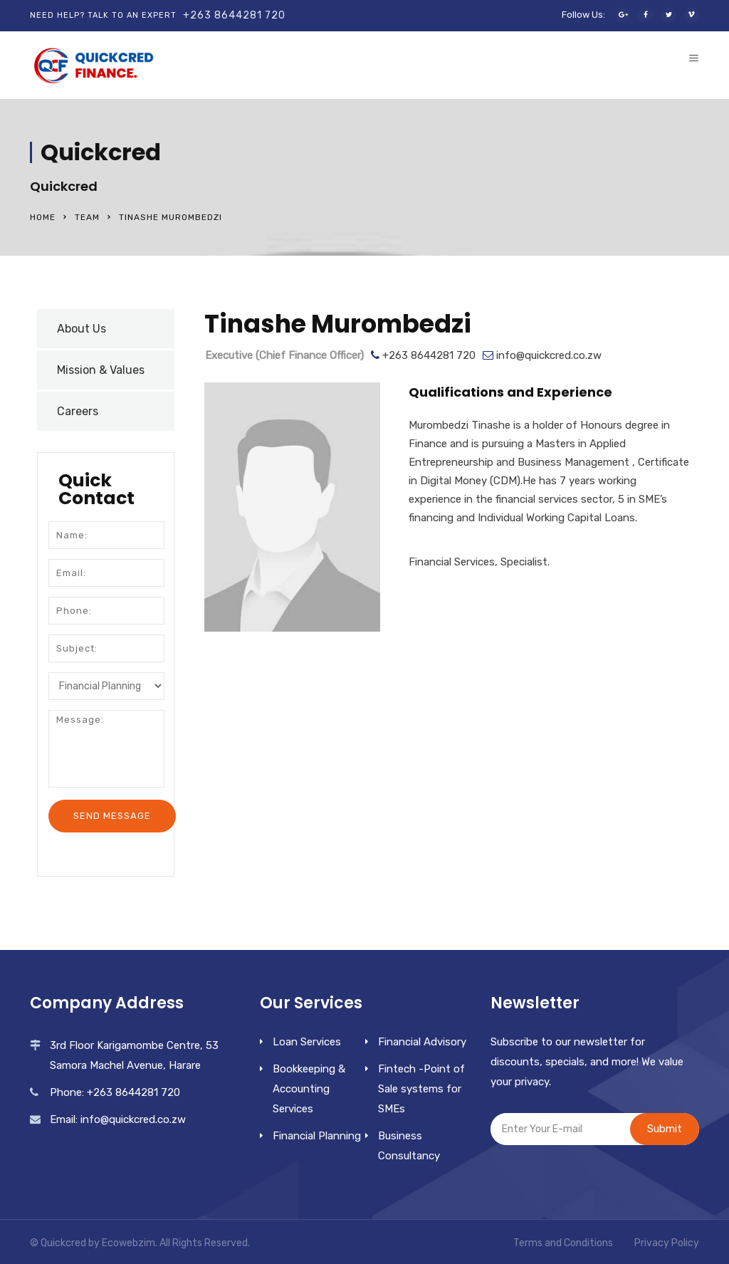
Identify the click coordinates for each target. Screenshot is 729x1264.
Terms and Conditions (563, 1243)
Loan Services (307, 1041)
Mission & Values (101, 370)
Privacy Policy (666, 1243)
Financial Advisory (422, 1041)
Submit (664, 1128)
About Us (81, 328)
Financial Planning (317, 1135)
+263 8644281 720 (234, 15)
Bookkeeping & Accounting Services (309, 1088)
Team (87, 217)
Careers (77, 411)
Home (43, 217)
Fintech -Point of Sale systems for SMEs (421, 1088)
